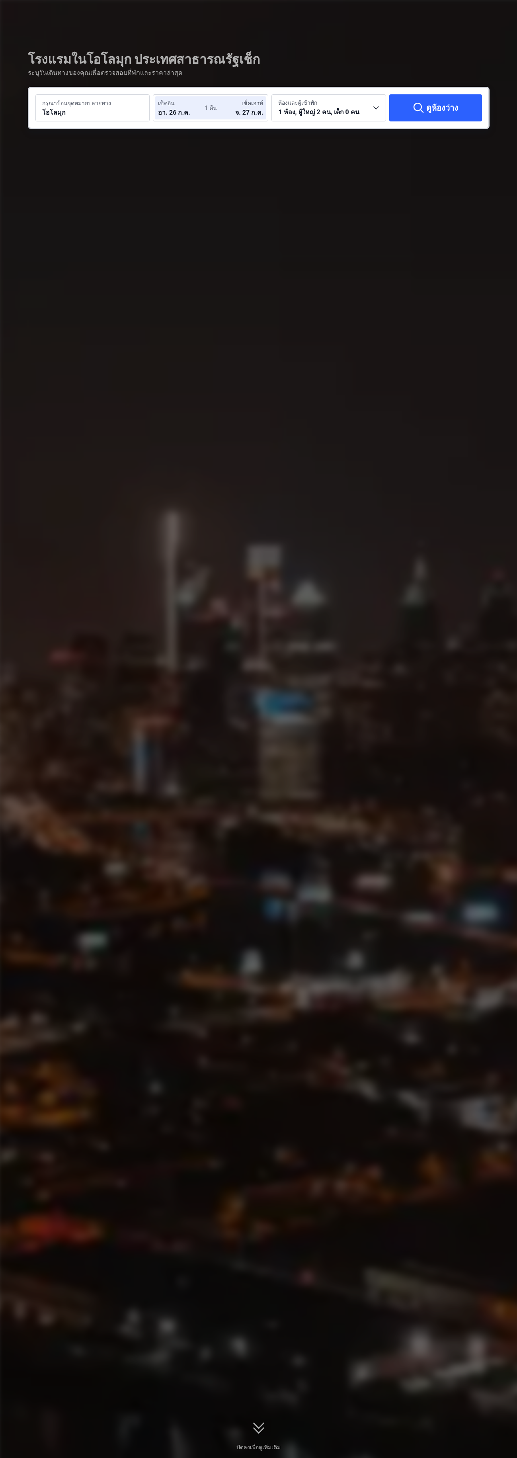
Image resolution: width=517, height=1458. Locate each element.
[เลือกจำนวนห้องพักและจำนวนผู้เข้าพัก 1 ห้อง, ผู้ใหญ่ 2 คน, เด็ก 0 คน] (329, 108)
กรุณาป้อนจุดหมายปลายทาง (76, 103)
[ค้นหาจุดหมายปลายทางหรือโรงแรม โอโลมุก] (92, 107)
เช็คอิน (166, 103)
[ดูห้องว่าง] (435, 107)
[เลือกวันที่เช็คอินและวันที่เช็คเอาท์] (182, 108)
